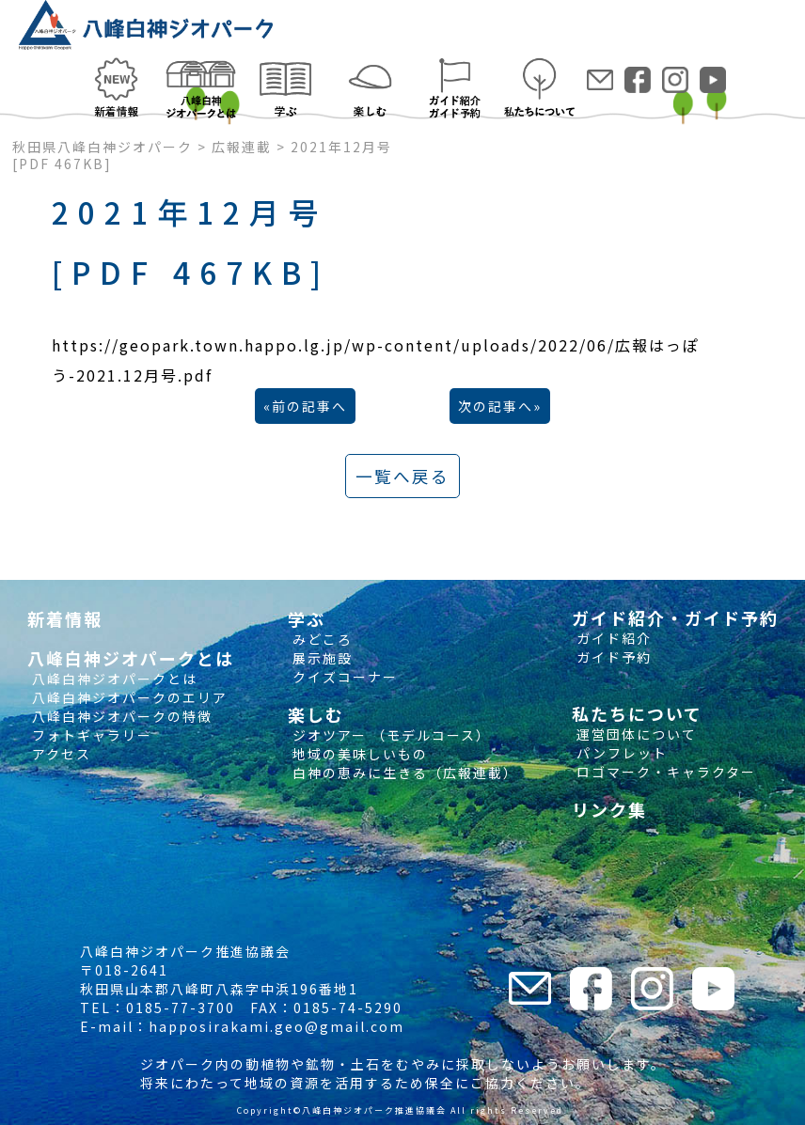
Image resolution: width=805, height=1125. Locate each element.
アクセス (59, 753)
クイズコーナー (343, 676)
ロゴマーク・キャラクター (664, 771)
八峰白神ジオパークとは (112, 678)
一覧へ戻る (402, 476)
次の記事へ (495, 406)
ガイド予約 (612, 657)
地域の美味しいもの (358, 753)
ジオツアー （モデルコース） (389, 735)
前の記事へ (309, 406)
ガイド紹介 (612, 638)
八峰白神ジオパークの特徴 (120, 716)
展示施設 (320, 657)
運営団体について (634, 734)
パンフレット (620, 752)
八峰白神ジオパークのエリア (127, 697)
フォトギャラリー (89, 735)
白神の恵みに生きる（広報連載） (403, 772)
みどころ (320, 639)
